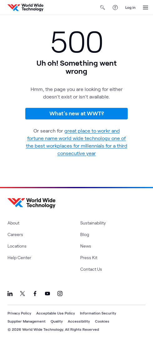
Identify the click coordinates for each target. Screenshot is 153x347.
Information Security (98, 313)
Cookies (102, 321)
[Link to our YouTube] (47, 293)
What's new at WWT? (76, 113)
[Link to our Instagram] (59, 293)
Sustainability (93, 222)
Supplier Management (26, 321)
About (13, 222)
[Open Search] (102, 7)
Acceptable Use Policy (55, 313)
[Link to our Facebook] (34, 293)
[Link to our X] (22, 293)
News (85, 246)
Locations (17, 246)
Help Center (19, 257)
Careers (15, 234)
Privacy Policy (19, 313)
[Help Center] (115, 7)
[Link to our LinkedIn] (9, 293)
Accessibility (79, 321)
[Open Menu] (145, 7)
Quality (57, 321)
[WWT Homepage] (25, 7)
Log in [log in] (130, 7)
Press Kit (88, 257)
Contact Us (91, 269)
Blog (84, 234)
